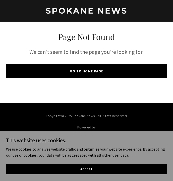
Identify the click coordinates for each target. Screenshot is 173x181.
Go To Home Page (86, 71)
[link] (86, 12)
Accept (86, 172)
